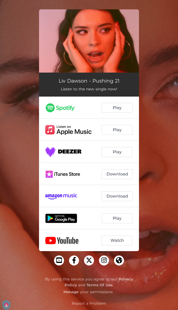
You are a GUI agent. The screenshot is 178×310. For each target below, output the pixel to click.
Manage (71, 291)
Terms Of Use (100, 285)
